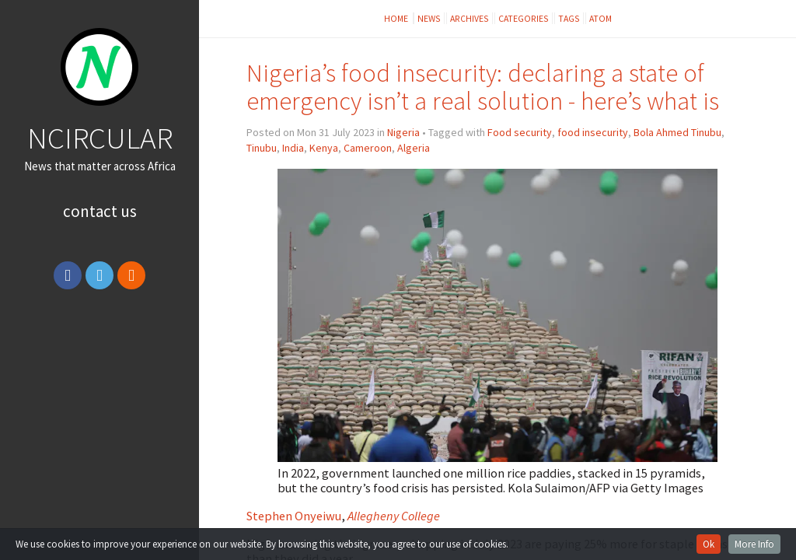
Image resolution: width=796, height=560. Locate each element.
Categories (523, 18)
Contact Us (100, 211)
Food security (519, 132)
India (293, 148)
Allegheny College (393, 515)
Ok (708, 544)
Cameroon (368, 148)
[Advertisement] (99, 414)
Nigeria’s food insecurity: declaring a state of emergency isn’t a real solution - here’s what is (482, 87)
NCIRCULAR (100, 137)
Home (397, 18)
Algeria (413, 148)
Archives (469, 18)
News (429, 18)
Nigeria (403, 132)
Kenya (323, 148)
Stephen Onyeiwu (293, 515)
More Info (754, 544)
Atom (600, 18)
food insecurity (592, 132)
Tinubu (261, 148)
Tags (569, 18)
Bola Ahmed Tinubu (677, 132)
